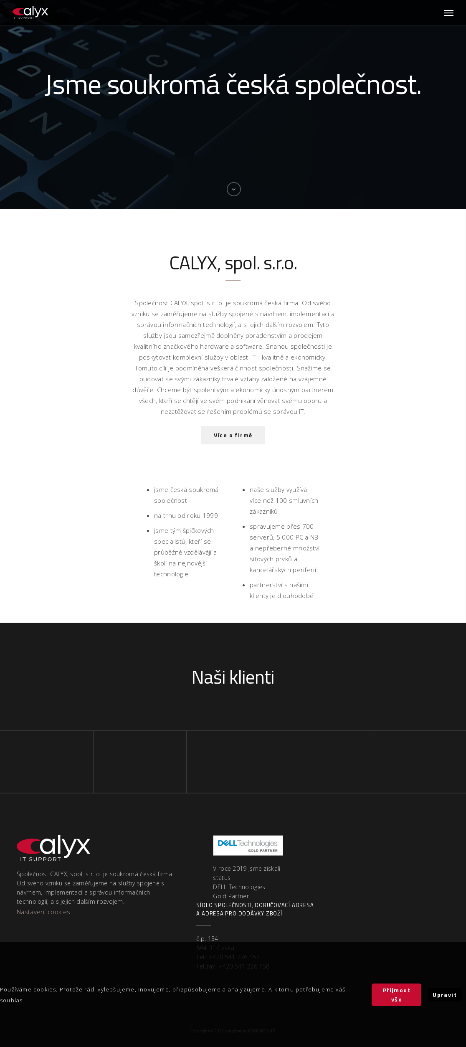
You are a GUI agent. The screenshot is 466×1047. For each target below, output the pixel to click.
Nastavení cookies (43, 912)
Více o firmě (233, 435)
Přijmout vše (396, 995)
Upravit (445, 994)
